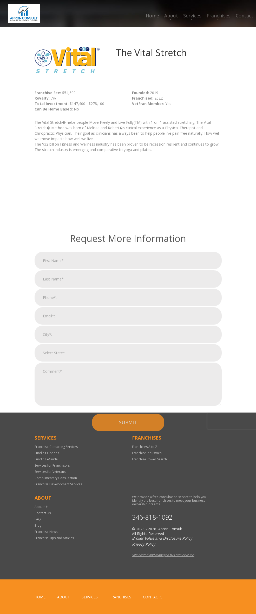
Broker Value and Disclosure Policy (162, 538)
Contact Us (43, 513)
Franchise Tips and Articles (54, 538)
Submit (128, 480)
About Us (41, 507)
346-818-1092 (152, 517)
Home (152, 15)
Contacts (152, 597)
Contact (244, 15)
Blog (38, 525)
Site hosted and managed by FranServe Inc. (163, 555)
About (171, 15)
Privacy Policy (143, 544)
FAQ (38, 519)
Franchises (219, 15)
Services (192, 15)
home (40, 597)
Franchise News (46, 532)
